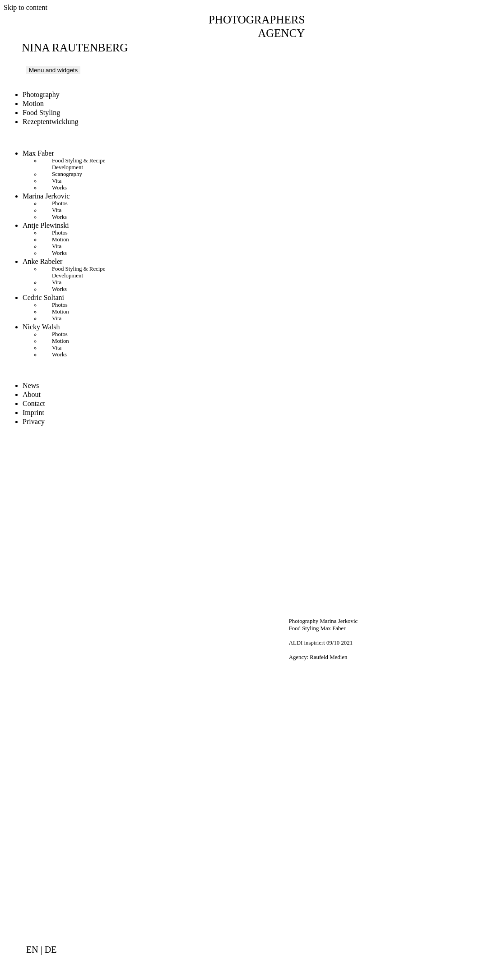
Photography (41, 94)
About (32, 394)
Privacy (34, 421)
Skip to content (25, 7)
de (51, 950)
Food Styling (41, 112)
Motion (33, 103)
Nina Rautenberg (75, 48)
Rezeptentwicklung (51, 121)
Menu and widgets (53, 70)
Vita (56, 181)
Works (59, 187)
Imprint (33, 412)
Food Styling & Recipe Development (78, 164)
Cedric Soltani (43, 297)
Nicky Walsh (41, 327)
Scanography (67, 174)
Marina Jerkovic (46, 196)
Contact (34, 403)
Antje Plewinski (46, 225)
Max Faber (38, 153)
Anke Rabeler (42, 261)
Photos (60, 203)
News (31, 385)
